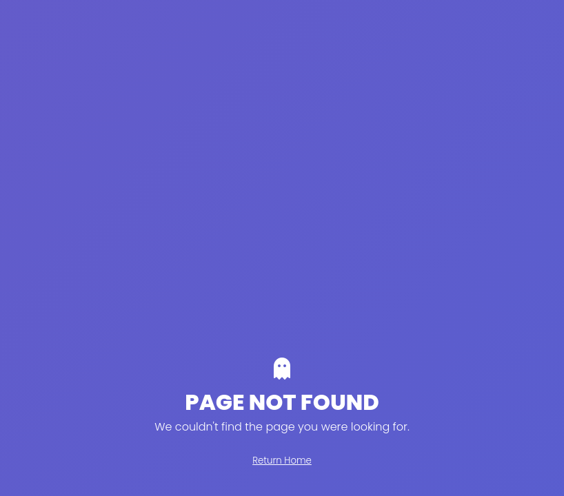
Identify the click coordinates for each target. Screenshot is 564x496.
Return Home (282, 460)
